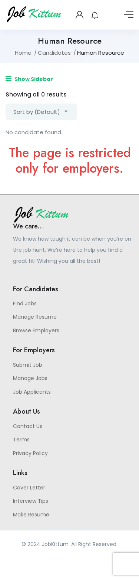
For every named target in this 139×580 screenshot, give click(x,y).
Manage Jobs (30, 378)
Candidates (54, 53)
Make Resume (31, 514)
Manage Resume (35, 316)
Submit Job (27, 365)
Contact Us (27, 426)
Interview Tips (30, 501)
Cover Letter (29, 487)
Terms (21, 439)
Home (23, 53)
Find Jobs (25, 303)
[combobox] (41, 112)
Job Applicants (32, 392)
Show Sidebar (29, 79)
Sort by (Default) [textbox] (36, 112)
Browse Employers (36, 330)
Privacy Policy (30, 453)
